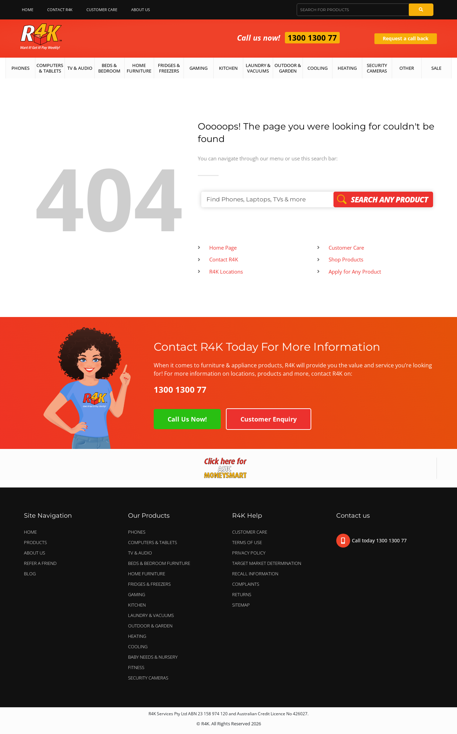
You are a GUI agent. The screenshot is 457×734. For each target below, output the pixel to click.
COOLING (137, 646)
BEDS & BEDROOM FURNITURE (161, 563)
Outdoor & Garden (287, 68)
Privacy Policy (248, 553)
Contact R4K (60, 9)
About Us (142, 9)
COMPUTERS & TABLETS (154, 542)
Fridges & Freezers (169, 68)
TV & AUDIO (141, 552)
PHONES (138, 531)
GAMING (136, 594)
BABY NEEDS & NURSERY (153, 657)
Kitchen (228, 68)
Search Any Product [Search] (383, 199)
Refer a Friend (40, 563)
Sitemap (241, 605)
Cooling (317, 68)
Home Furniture (139, 68)
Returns (241, 594)
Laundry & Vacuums (258, 68)
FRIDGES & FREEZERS (149, 584)
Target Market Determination (266, 563)
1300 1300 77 (312, 37)
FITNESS (136, 667)
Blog (30, 573)
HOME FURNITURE (146, 573)
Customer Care (101, 9)
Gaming (198, 68)
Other (406, 68)
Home (27, 9)
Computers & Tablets (49, 68)
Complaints (245, 584)
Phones (20, 68)
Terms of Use (247, 542)
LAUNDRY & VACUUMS (152, 615)
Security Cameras (377, 68)
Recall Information (255, 573)
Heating (347, 68)
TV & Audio (79, 68)
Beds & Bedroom (109, 68)
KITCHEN (137, 605)
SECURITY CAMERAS (148, 678)
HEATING (137, 636)
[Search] (421, 9)
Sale (436, 68)
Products (35, 542)
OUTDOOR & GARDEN (152, 625)
